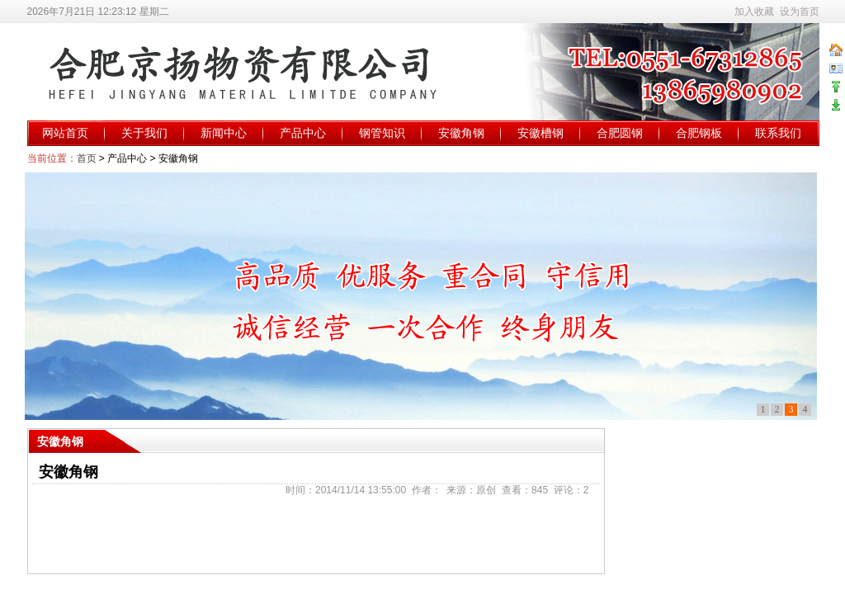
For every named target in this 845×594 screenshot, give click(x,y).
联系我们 (778, 132)
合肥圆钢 (620, 132)
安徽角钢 (461, 132)
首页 (87, 158)
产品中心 (303, 132)
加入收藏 (754, 11)
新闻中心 (224, 132)
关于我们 (144, 132)
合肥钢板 (699, 132)
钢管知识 (382, 132)
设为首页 (799, 11)
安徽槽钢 (540, 132)
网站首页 (65, 132)
